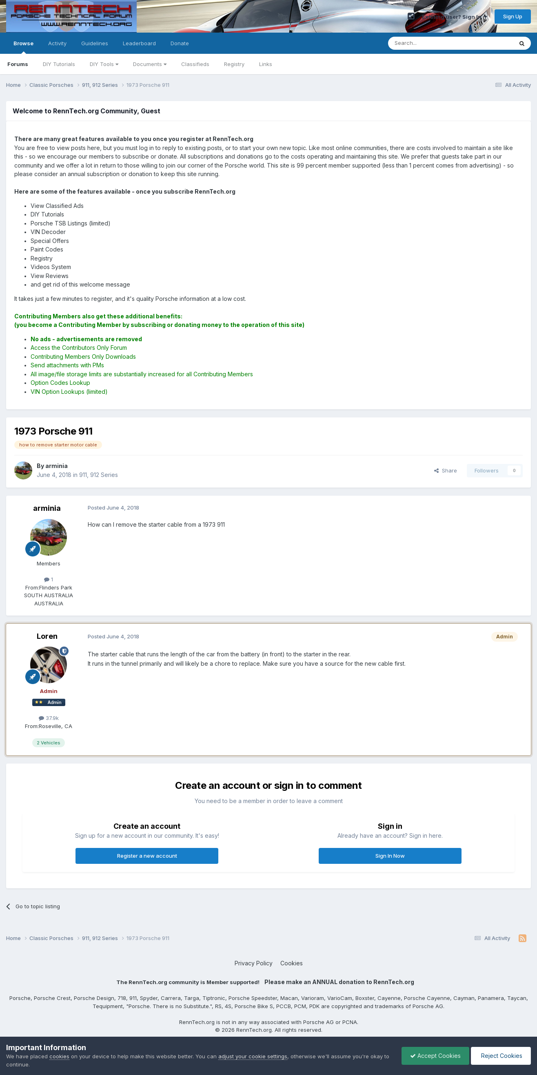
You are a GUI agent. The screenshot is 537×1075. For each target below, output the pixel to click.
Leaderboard (139, 43)
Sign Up (512, 16)
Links (265, 64)
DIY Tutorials (59, 64)
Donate (180, 43)
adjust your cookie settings (252, 1056)
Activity (57, 43)
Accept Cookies (435, 1055)
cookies (59, 1056)
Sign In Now (390, 855)
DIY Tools (104, 64)
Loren (47, 636)
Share (445, 470)
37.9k (49, 718)
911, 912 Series (98, 474)
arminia (47, 508)
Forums (17, 64)
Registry (234, 64)
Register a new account (147, 855)
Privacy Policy (254, 963)
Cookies (291, 963)
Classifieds (195, 64)
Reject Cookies (500, 1055)
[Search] (429, 43)
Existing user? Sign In (454, 16)
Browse (23, 47)
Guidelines (94, 43)
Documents (149, 64)
